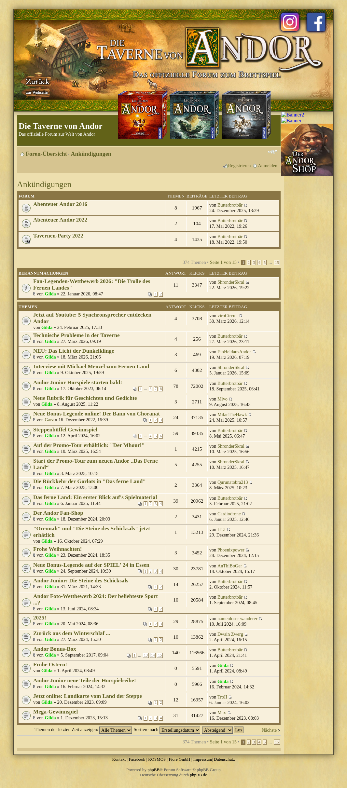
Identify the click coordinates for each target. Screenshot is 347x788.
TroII (222, 697)
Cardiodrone (229, 513)
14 (153, 655)
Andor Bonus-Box (54, 649)
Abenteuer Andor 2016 (60, 204)
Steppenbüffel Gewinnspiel (65, 430)
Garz (49, 419)
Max (221, 712)
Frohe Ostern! (50, 664)
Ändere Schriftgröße (272, 152)
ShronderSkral (230, 282)
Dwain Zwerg (230, 634)
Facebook (137, 759)
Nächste (269, 730)
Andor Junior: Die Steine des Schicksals (80, 580)
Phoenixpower (230, 549)
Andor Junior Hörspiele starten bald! (77, 382)
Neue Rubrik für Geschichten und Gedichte (85, 398)
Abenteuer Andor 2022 (60, 220)
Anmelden (267, 165)
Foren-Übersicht (46, 154)
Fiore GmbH (179, 759)
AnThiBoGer (229, 565)
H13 (221, 529)
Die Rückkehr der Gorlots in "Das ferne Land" (89, 481)
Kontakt (119, 759)
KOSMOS (157, 759)
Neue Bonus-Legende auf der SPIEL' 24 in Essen (91, 565)
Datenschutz (224, 759)
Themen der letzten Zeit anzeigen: (83, 729)
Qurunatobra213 (232, 482)
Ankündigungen (91, 154)
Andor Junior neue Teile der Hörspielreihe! (84, 680)
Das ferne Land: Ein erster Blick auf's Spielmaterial (95, 497)
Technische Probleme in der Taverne (76, 335)
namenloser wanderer (237, 618)
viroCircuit (227, 315)
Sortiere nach (167, 729)
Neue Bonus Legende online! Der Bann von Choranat (96, 414)
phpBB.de (198, 774)
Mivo (222, 398)
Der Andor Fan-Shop (58, 513)
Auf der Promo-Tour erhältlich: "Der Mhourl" (89, 445)
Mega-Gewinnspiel (55, 712)
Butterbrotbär (230, 205)
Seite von (223, 262)
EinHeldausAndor (234, 351)
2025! (39, 618)
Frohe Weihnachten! (57, 549)
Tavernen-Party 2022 (58, 236)
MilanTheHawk (232, 414)
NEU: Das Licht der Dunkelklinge (73, 351)
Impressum (202, 759)
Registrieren (239, 165)
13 (146, 655)
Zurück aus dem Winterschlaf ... (71, 633)
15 (277, 262)
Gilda (50, 293)
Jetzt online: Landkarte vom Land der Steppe (87, 696)
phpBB (153, 769)
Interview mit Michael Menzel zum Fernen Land (91, 366)
